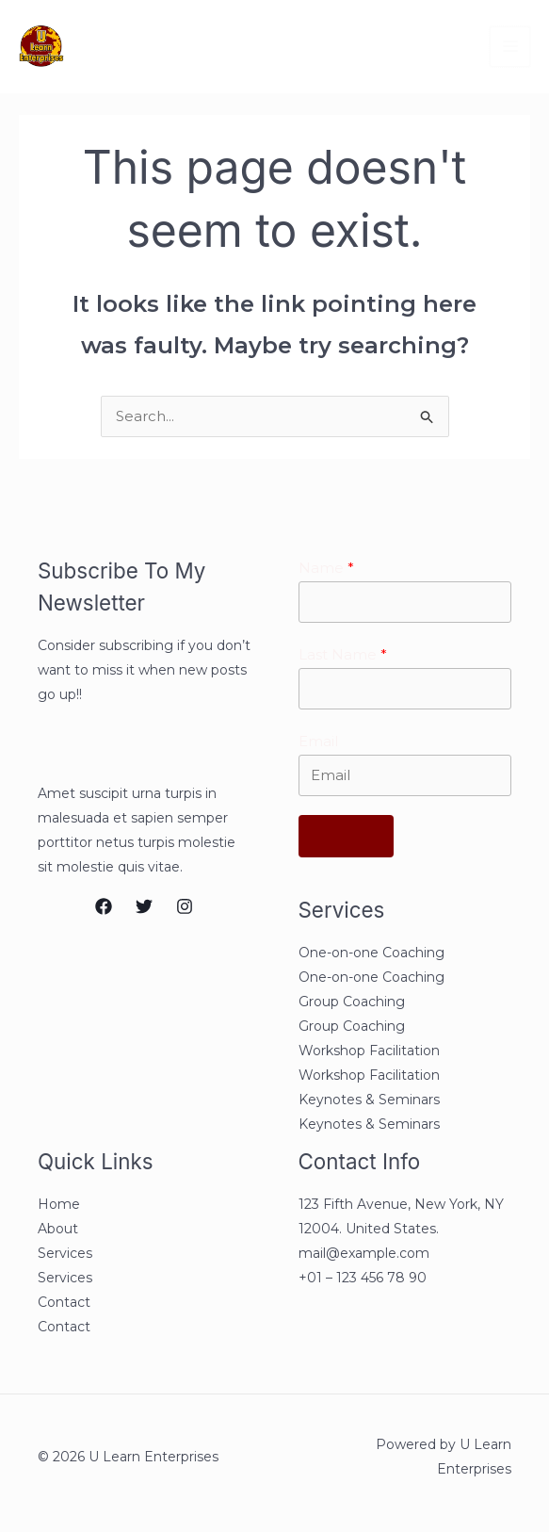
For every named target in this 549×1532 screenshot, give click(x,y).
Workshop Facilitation (369, 1054)
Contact (64, 1305)
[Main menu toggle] (510, 46)
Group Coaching (352, 1005)
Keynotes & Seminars (369, 1103)
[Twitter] (144, 907)
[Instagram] (184, 907)
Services (65, 1256)
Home (59, 1207)
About (58, 1232)
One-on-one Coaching (371, 956)
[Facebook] (103, 907)
